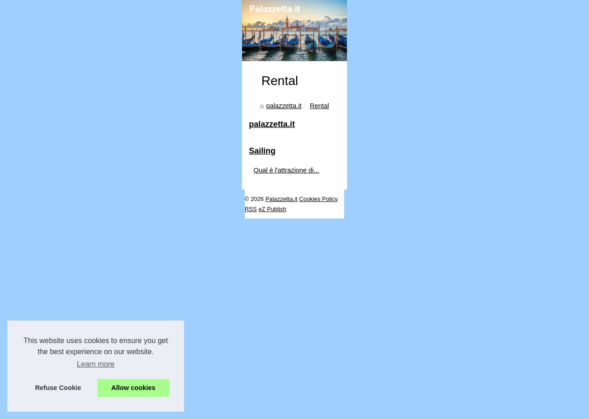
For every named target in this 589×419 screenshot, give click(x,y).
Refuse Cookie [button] (58, 387)
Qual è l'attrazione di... (477, 380)
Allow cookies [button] (133, 387)
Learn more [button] (96, 364)
